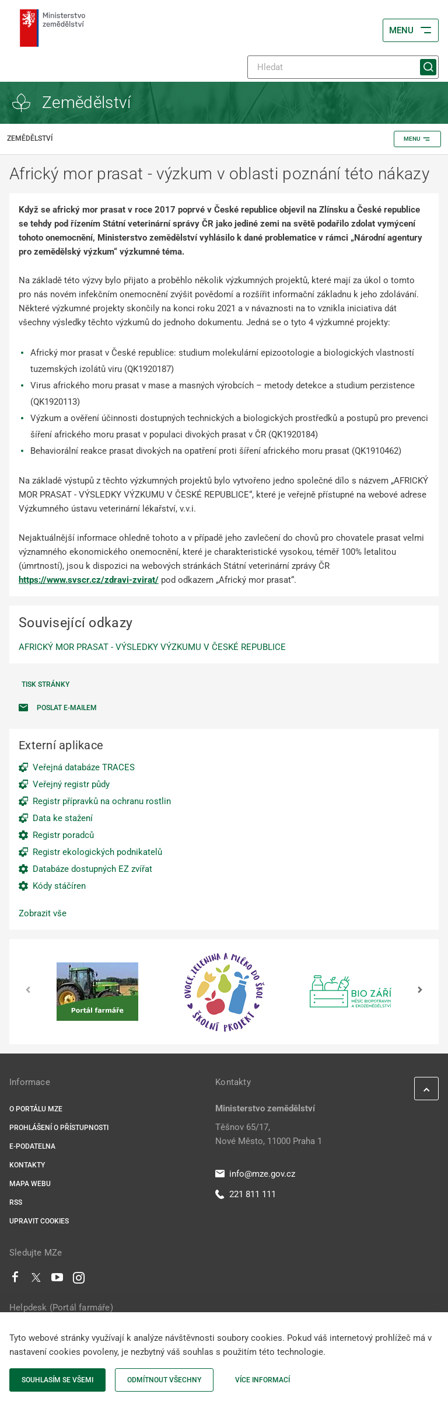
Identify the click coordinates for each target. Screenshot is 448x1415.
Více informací (262, 1380)
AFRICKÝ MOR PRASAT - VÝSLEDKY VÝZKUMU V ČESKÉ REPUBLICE (152, 647)
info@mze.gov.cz (255, 1174)
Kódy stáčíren (59, 886)
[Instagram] (79, 1280)
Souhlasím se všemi (57, 1380)
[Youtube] (57, 1280)
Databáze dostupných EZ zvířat (92, 869)
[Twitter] (36, 1280)
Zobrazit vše (42, 913)
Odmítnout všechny (164, 1380)
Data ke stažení (63, 818)
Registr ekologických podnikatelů (97, 852)
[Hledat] (343, 67)
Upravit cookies (39, 1221)
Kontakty (27, 1165)
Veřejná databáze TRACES (84, 767)
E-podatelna (32, 1146)
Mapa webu (30, 1184)
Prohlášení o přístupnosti (58, 1128)
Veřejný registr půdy (71, 784)
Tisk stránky (45, 684)
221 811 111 (245, 1194)
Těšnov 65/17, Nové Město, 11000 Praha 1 (268, 1134)
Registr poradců (63, 835)
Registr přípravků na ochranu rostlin (102, 801)
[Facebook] (15, 1280)
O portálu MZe (35, 1109)
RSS (15, 1202)
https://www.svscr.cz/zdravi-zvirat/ (89, 580)
